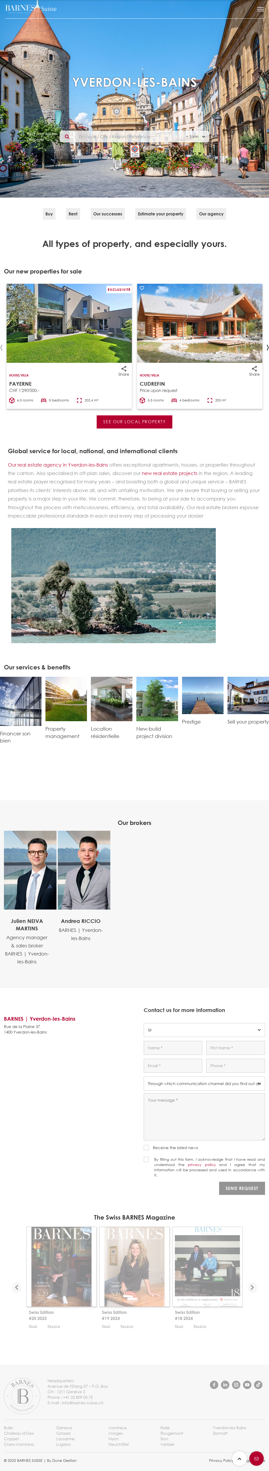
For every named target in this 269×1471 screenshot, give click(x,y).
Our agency (211, 213)
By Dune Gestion (62, 1460)
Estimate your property (160, 213)
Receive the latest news (175, 1147)
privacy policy (202, 1164)
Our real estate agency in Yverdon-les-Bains (58, 465)
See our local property (134, 421)
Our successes (107, 213)
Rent (73, 213)
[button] (260, 9)
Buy (49, 213)
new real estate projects (169, 473)
